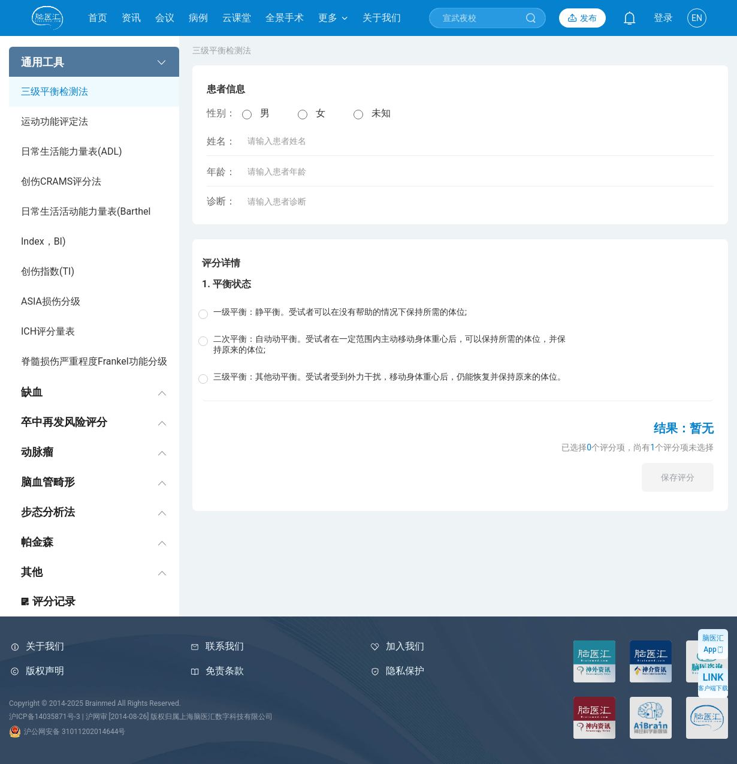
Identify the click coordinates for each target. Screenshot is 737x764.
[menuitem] (94, 212)
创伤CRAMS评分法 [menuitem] (61, 181)
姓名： (279, 141)
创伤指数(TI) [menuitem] (47, 271)
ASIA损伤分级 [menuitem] (50, 301)
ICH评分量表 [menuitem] (48, 331)
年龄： (279, 172)
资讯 (131, 17)
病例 (198, 17)
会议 (164, 17)
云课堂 (236, 17)
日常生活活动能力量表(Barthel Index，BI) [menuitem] (85, 226)
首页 (97, 17)
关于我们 (382, 17)
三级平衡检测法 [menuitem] (54, 91)
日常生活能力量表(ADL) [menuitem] (71, 151)
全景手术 (284, 17)
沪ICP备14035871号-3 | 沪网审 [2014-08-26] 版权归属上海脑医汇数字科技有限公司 (141, 716)
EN (696, 18)
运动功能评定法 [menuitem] (54, 121)
